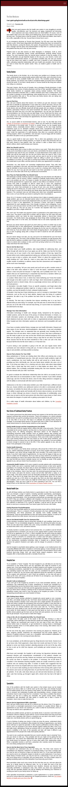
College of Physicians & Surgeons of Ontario (21, 123)
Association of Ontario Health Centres (40, 483)
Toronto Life (19, 24)
